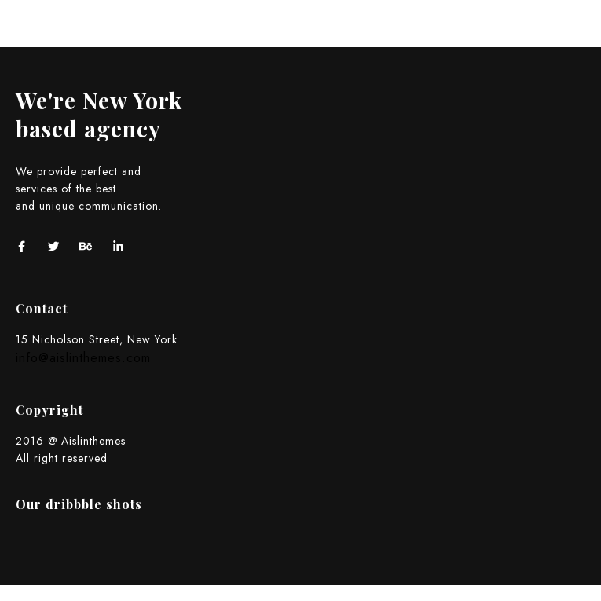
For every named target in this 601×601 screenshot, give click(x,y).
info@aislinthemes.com (83, 358)
